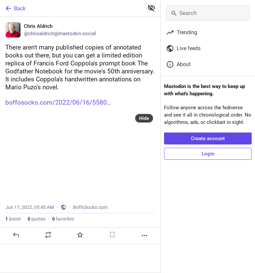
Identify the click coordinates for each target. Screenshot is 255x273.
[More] (144, 235)
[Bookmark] (112, 235)
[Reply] (16, 235)
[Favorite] (80, 235)
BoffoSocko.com (90, 207)
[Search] (208, 13)
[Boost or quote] (48, 235)
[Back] (71, 8)
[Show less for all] (151, 8)
